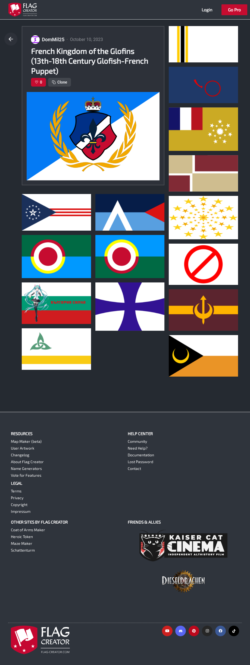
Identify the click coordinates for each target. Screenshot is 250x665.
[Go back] (10, 39)
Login (207, 9)
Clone (59, 82)
